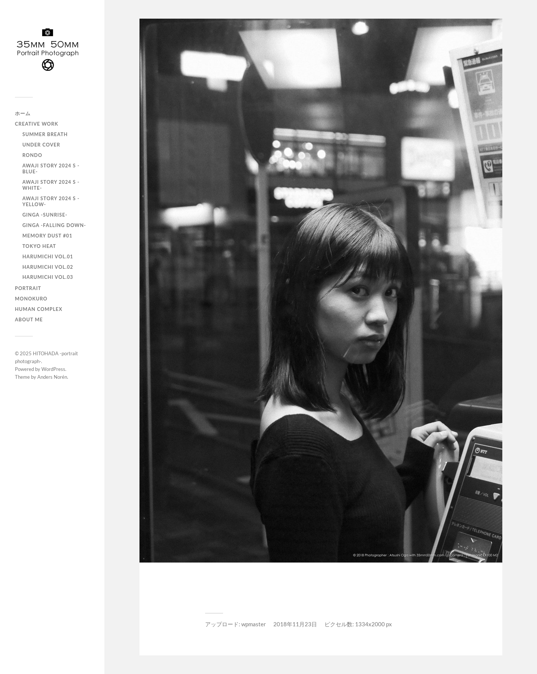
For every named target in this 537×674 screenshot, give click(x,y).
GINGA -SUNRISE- (44, 215)
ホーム (23, 113)
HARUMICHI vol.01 (47, 256)
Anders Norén (52, 377)
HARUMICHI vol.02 (47, 267)
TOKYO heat (39, 246)
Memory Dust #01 (47, 236)
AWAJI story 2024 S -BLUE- (50, 168)
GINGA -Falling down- (54, 225)
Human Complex (38, 309)
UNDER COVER (41, 145)
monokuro (31, 299)
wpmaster (253, 624)
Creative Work (36, 124)
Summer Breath (45, 134)
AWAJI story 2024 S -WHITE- (50, 185)
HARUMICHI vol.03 (47, 277)
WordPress (53, 369)
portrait (28, 288)
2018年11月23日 (295, 624)
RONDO (32, 155)
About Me (29, 319)
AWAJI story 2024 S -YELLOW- (50, 201)
